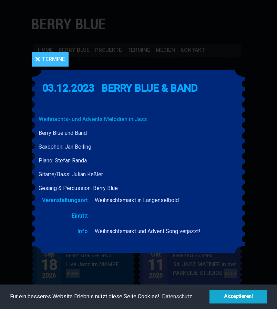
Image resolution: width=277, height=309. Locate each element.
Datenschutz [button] (177, 296)
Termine (53, 59)
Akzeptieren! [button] (238, 296)
